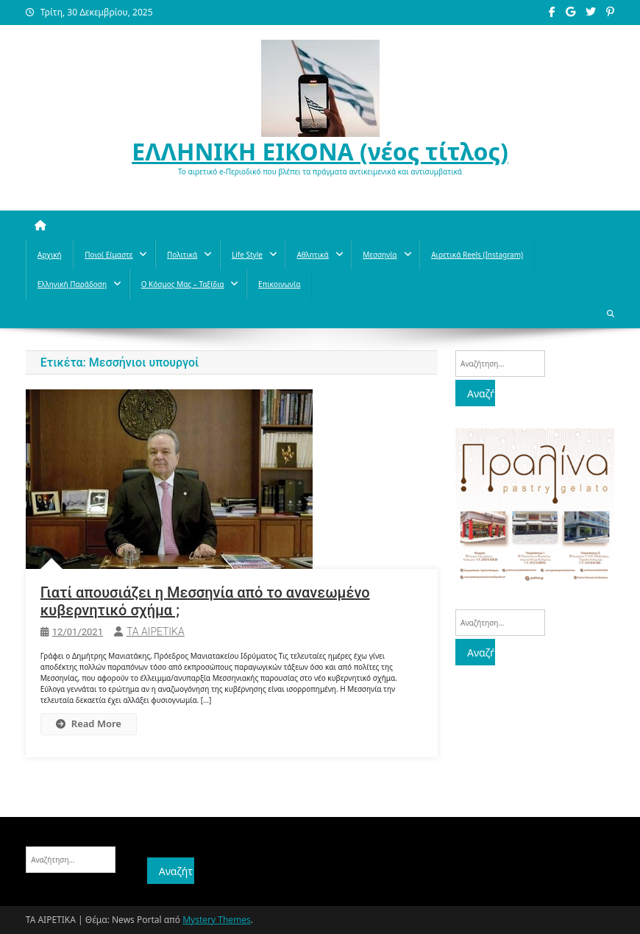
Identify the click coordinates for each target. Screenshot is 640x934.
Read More (88, 723)
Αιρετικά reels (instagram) (477, 255)
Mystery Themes (216, 919)
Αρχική (50, 255)
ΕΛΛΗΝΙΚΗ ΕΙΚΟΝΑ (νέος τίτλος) (320, 151)
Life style (247, 255)
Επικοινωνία (279, 284)
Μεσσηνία (380, 255)
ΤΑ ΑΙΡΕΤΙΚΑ (156, 631)
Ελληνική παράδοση (72, 284)
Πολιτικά (182, 255)
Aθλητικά (312, 255)
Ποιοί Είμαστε (108, 255)
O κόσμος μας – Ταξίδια (182, 284)
